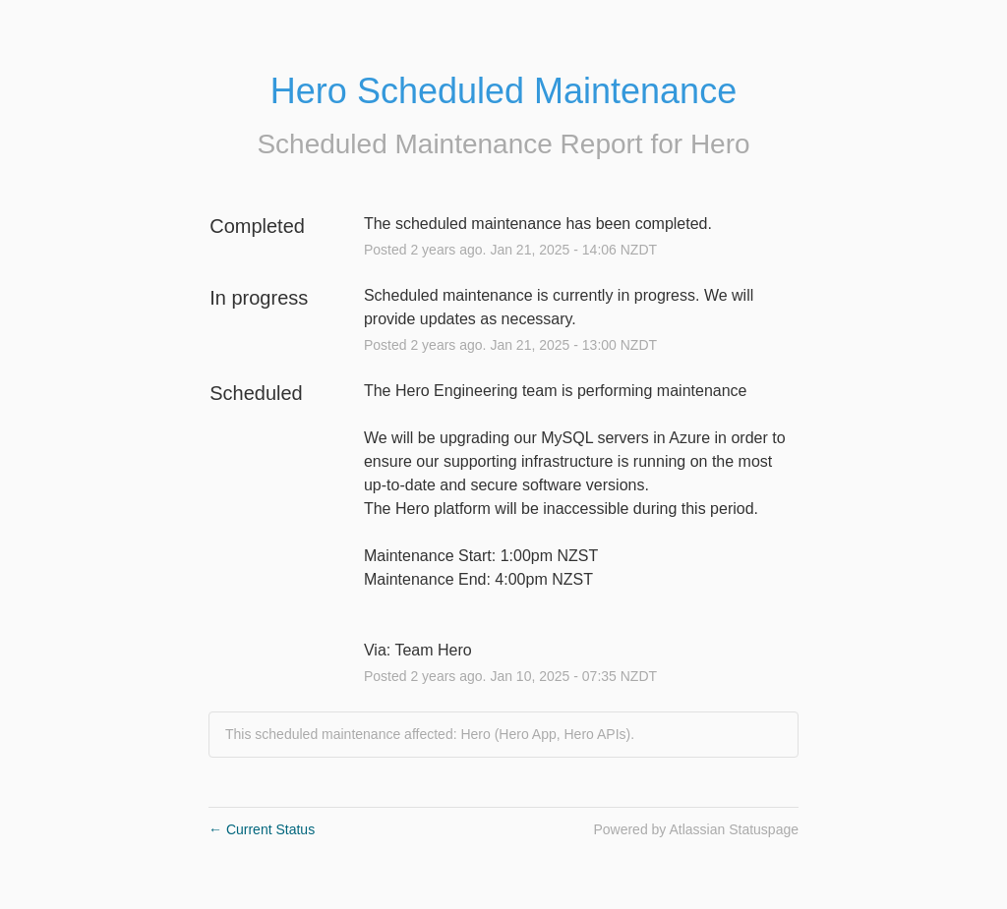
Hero (720, 144)
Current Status (261, 829)
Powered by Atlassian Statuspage (696, 829)
